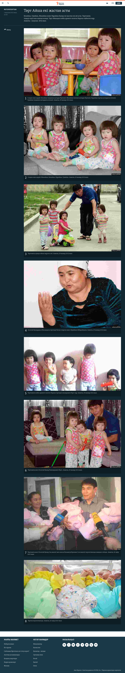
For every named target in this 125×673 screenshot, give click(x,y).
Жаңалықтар (37, 644)
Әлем (35, 666)
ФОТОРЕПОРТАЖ (10, 9)
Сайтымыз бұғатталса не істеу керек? (16, 651)
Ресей (35, 658)
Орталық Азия (38, 655)
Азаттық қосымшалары (12, 655)
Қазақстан (36, 647)
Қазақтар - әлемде (39, 651)
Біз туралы (7, 647)
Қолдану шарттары (10, 658)
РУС (113, 3)
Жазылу (6, 666)
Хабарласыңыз (9, 644)
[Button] (7, 30)
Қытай (35, 662)
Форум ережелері (10, 662)
